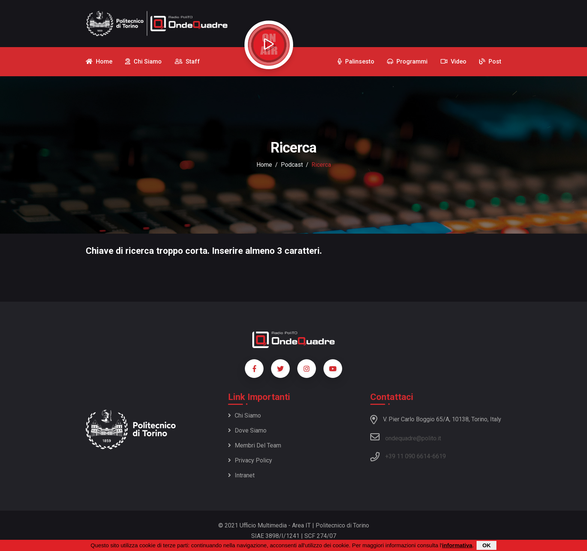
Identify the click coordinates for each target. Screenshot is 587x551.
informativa (457, 545)
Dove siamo (247, 430)
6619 (439, 456)
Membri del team (254, 445)
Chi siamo (244, 415)
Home (264, 164)
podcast (292, 164)
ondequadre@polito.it (405, 437)
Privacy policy (250, 460)
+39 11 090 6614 (407, 456)
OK (486, 545)
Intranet (241, 475)
